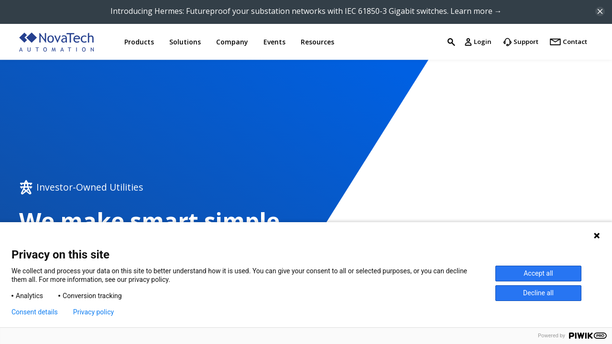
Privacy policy (93, 312)
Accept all (538, 273)
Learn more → (476, 11)
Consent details (34, 312)
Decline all (538, 293)
